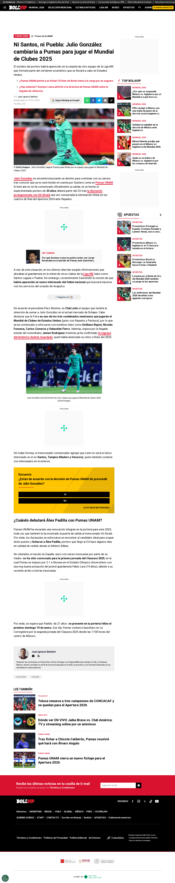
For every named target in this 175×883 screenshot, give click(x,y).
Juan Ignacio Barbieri (28, 96)
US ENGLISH (101, 811)
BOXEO (115, 7)
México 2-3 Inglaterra (26, 2)
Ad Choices (95, 838)
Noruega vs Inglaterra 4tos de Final (54, 2)
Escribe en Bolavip (71, 817)
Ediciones (21, 811)
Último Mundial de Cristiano (140, 2)
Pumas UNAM (104, 182)
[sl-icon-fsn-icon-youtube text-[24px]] (157, 801)
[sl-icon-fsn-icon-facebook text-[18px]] (132, 801)
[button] (93, 100)
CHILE (58, 811)
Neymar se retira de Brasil (83, 2)
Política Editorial (78, 838)
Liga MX (35, 677)
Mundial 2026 (36, 7)
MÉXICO (79, 811)
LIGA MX (103, 7)
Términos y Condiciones (62, 787)
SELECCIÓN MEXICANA (60, 7)
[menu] (4, 7)
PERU (89, 811)
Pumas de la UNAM (44, 36)
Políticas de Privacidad (56, 838)
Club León (21, 677)
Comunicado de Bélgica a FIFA (111, 2)
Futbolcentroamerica (120, 817)
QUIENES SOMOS (25, 817)
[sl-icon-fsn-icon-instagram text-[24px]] (138, 801)
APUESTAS (129, 7)
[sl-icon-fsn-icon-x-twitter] (144, 801)
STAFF (40, 817)
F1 (139, 7)
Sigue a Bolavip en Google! (67, 100)
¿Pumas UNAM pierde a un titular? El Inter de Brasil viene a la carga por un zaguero (66, 80)
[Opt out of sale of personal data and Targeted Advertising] (5, 878)
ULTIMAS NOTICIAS (85, 7)
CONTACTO (53, 817)
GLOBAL (68, 811)
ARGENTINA (35, 811)
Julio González (23, 178)
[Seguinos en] (64, 297)
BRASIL (48, 811)
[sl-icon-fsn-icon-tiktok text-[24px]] (151, 801)
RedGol (87, 817)
